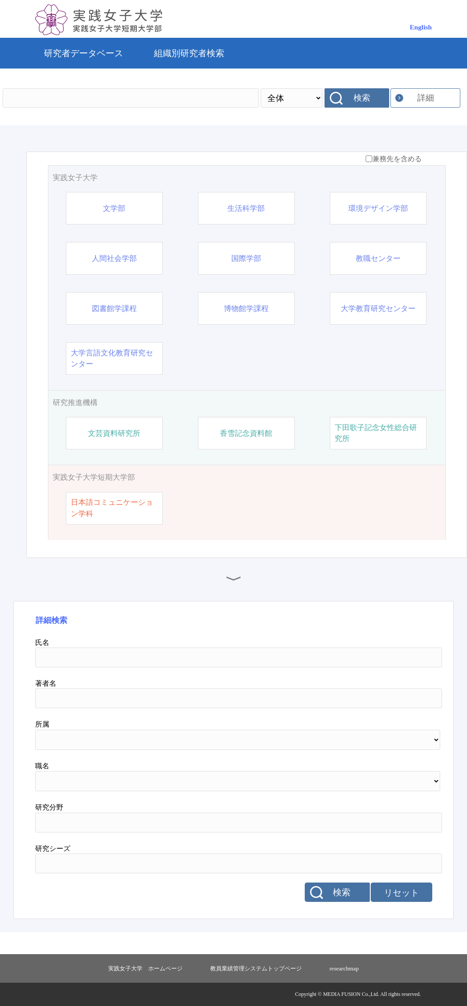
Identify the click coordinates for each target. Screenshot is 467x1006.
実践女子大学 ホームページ (145, 968)
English (421, 27)
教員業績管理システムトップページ (256, 968)
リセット (401, 892)
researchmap (344, 968)
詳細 (425, 97)
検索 (362, 97)
